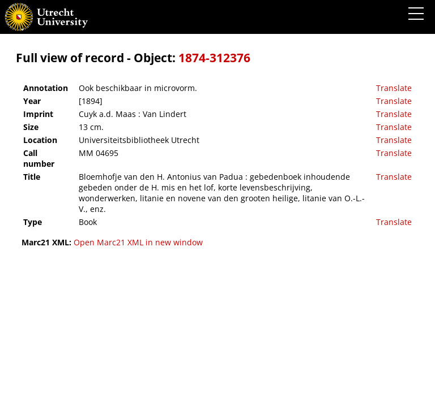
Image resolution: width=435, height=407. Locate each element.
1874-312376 (214, 58)
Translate (394, 88)
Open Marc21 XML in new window (138, 242)
